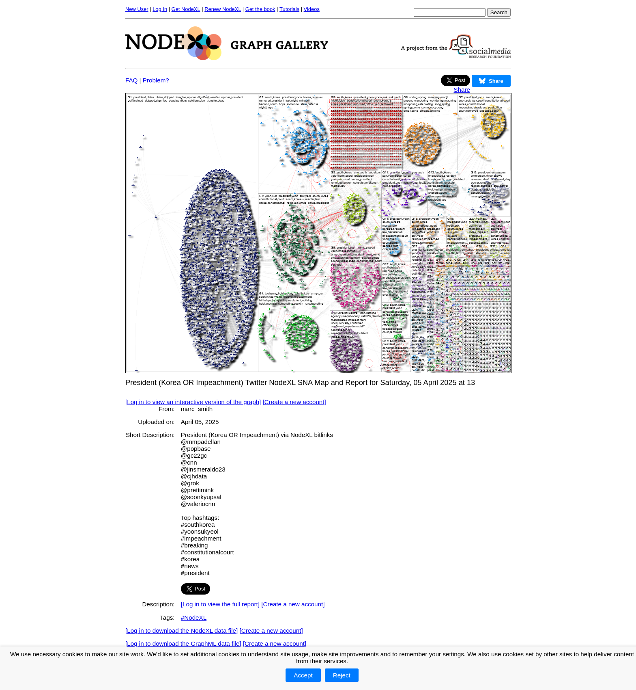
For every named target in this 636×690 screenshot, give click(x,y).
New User (136, 9)
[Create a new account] (294, 401)
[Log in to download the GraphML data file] (183, 643)
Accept (303, 675)
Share (461, 89)
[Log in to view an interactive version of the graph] (193, 401)
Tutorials (289, 9)
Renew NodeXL (222, 9)
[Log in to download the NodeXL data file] (181, 630)
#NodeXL (193, 617)
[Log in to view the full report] (220, 604)
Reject (341, 675)
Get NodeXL (186, 9)
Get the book (260, 9)
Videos (312, 9)
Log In (160, 9)
